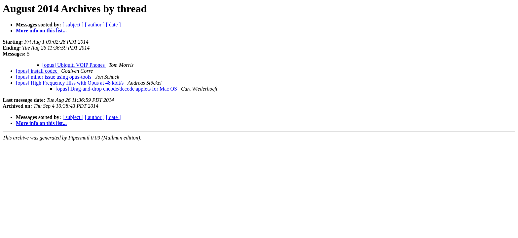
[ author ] (95, 24)
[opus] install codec (37, 71)
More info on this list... (41, 30)
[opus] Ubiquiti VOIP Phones (74, 65)
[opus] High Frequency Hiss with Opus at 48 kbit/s (70, 83)
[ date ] (113, 24)
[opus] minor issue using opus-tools (54, 77)
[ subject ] (73, 24)
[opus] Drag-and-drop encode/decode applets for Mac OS (117, 89)
